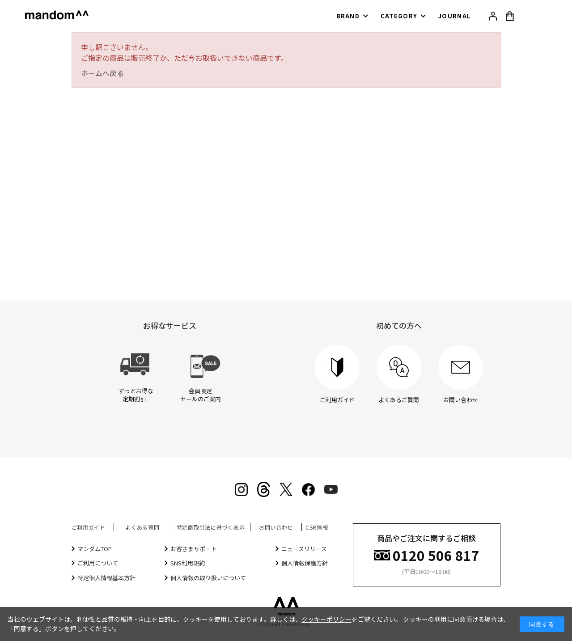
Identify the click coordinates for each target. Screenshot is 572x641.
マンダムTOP (94, 548)
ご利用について (97, 563)
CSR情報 (316, 527)
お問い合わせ (276, 527)
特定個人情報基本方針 (106, 577)
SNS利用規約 (187, 563)
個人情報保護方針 (304, 563)
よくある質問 (142, 527)
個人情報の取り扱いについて (208, 577)
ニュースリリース (304, 548)
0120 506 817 (436, 554)
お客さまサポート (193, 548)
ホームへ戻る (102, 73)
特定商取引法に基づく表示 (211, 527)
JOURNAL (454, 16)
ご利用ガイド (89, 527)
